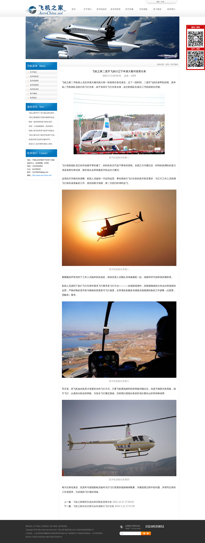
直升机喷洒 (115, 9)
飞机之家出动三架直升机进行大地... (42, 135)
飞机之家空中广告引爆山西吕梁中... (42, 113)
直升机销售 (34, 81)
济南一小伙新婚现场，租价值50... (41, 126)
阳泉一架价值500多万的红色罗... (41, 122)
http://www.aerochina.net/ (42, 175)
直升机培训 (34, 89)
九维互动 (35, 537)
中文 (162, 2)
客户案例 (157, 9)
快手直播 (129, 9)
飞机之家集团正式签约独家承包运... (42, 117)
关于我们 (88, 9)
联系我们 (171, 9)
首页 (74, 9)
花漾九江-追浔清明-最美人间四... (41, 144)
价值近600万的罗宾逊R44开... (40, 139)
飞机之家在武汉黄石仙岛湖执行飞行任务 (93, 506)
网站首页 (29, 526)
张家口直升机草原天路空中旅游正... (42, 131)
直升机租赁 (101, 9)
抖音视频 (143, 9)
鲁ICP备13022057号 (54, 537)
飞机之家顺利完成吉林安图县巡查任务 (92, 502)
